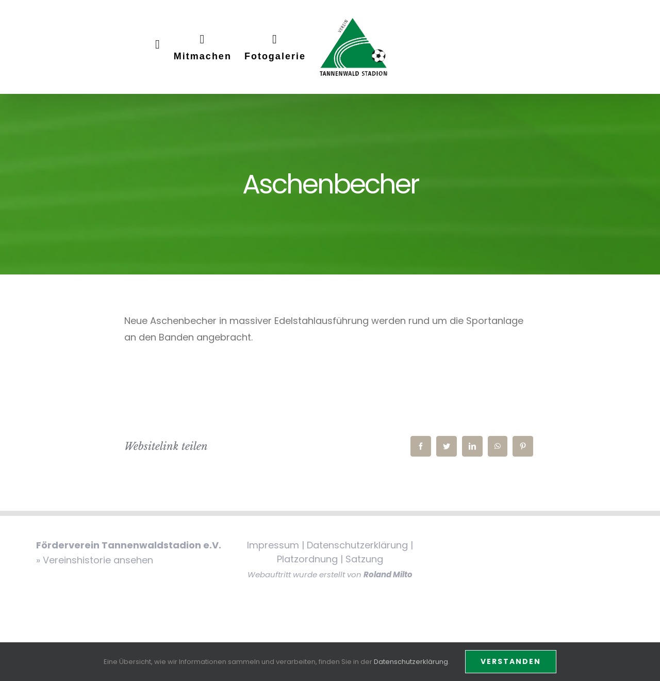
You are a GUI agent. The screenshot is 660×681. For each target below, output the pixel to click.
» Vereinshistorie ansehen (94, 560)
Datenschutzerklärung (357, 545)
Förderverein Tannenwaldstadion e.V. (128, 545)
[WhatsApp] (497, 446)
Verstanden (511, 661)
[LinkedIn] (472, 446)
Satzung (364, 559)
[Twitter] (446, 446)
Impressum (273, 545)
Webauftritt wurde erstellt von (330, 574)
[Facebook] (421, 446)
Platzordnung (307, 559)
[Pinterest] (523, 446)
